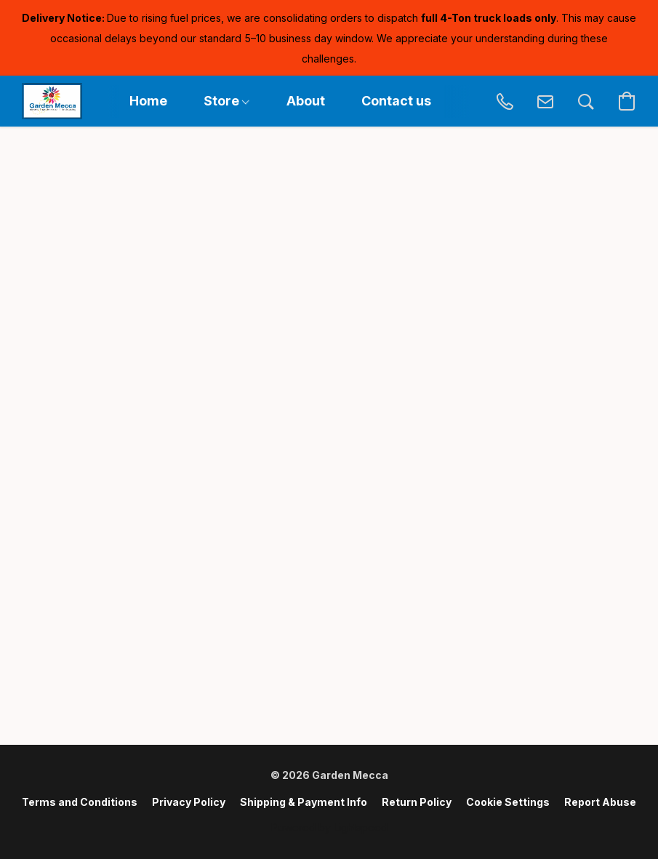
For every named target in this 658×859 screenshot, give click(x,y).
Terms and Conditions (79, 802)
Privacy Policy (188, 802)
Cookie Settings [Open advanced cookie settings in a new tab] (508, 802)
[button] (52, 101)
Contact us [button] (396, 100)
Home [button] (148, 100)
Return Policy (417, 802)
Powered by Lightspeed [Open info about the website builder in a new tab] (329, 827)
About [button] (305, 100)
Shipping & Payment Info (303, 802)
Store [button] (226, 100)
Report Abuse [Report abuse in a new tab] (600, 802)
